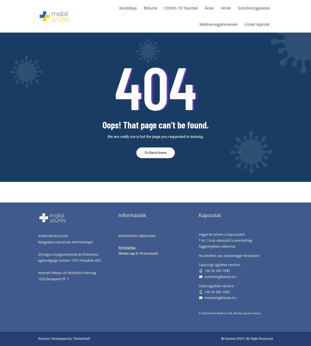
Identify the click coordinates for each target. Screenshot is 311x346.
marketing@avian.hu (220, 276)
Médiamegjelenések (218, 24)
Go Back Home (156, 152)
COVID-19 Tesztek (181, 8)
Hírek (226, 8)
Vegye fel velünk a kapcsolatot (222, 234)
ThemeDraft (81, 338)
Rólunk (150, 8)
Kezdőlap (128, 8)
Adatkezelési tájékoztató (137, 235)
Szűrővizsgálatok (254, 8)
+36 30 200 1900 (217, 270)
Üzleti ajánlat (257, 24)
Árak (209, 8)
